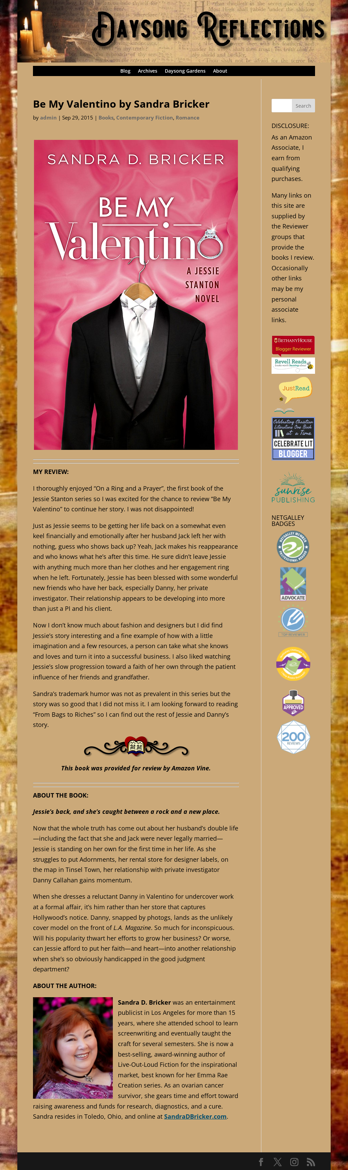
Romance (187, 117)
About (220, 71)
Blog (125, 71)
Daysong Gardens (185, 71)
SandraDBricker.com (195, 1116)
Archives (147, 71)
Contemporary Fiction (144, 117)
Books (106, 117)
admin (48, 117)
